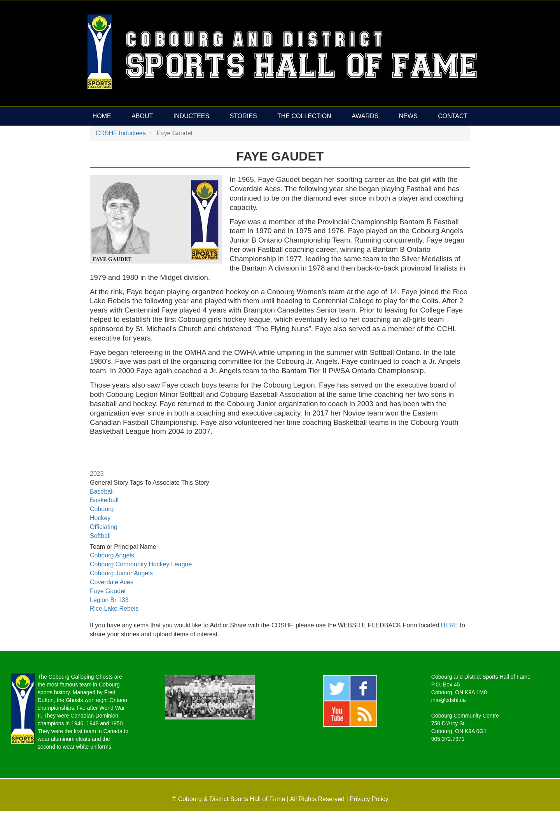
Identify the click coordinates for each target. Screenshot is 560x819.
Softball (100, 536)
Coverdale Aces (111, 582)
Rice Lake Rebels (114, 608)
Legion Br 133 (109, 600)
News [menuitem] (408, 116)
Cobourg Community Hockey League (141, 564)
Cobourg (102, 509)
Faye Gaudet (108, 591)
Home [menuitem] (102, 116)
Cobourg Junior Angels (121, 573)
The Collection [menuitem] (304, 116)
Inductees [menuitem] (191, 116)
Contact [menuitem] (452, 116)
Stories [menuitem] (243, 116)
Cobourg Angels (112, 555)
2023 (97, 473)
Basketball (104, 500)
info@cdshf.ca (448, 700)
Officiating (103, 527)
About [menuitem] (142, 116)
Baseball (102, 491)
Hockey (100, 518)
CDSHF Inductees (121, 133)
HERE (450, 625)
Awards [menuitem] (365, 116)
